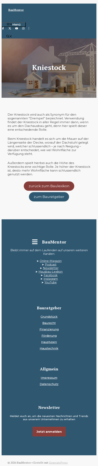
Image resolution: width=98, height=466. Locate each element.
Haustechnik (49, 348)
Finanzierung (49, 329)
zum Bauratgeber (49, 197)
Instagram (51, 279)
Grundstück (49, 316)
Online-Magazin (51, 261)
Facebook (50, 275)
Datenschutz (49, 384)
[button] (9, 36)
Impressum (49, 378)
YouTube (51, 282)
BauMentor (16, 10)
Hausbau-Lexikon (51, 271)
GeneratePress (58, 462)
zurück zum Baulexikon (49, 186)
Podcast (50, 264)
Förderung (49, 336)
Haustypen (49, 342)
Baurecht (49, 323)
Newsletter (50, 268)
